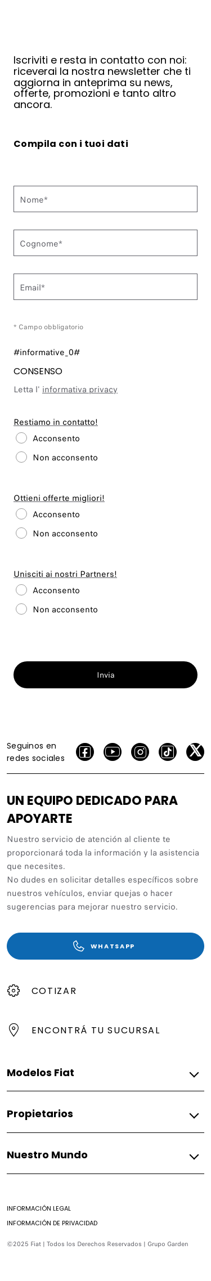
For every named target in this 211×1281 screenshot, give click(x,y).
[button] (102, 1073)
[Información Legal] (39, 1208)
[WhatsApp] (105, 946)
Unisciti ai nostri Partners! (65, 574)
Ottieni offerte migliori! (59, 498)
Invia (106, 674)
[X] (195, 752)
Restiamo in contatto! (56, 422)
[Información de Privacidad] (52, 1223)
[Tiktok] (168, 752)
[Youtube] (113, 752)
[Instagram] (140, 752)
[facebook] (85, 752)
